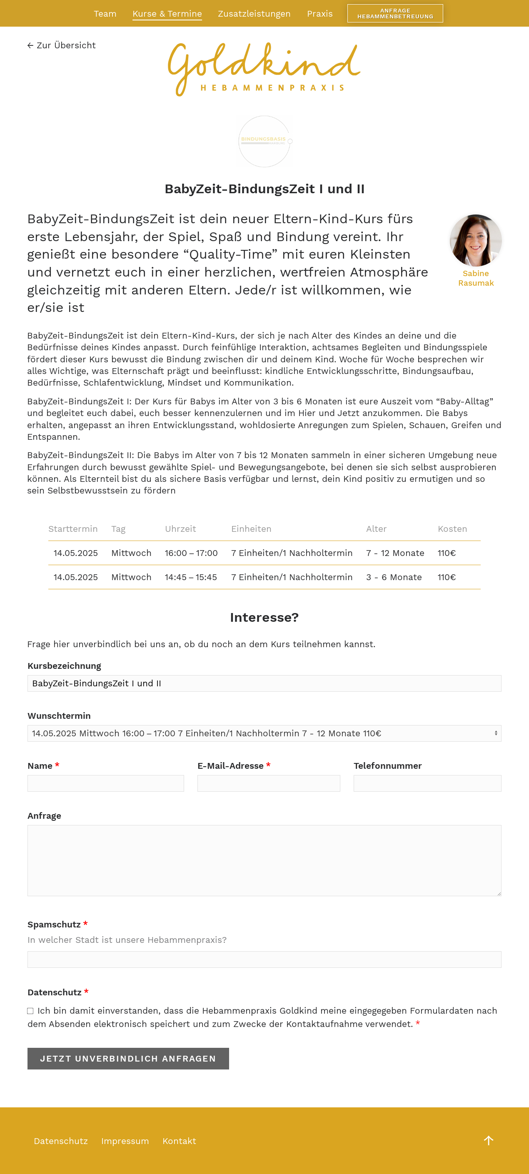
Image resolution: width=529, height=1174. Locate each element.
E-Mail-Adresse (230, 765)
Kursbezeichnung (64, 666)
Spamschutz (54, 924)
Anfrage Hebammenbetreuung (395, 13)
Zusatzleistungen (254, 13)
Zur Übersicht (61, 45)
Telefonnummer (388, 765)
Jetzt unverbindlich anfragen (128, 1058)
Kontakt (179, 1141)
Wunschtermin (59, 715)
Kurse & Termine (167, 13)
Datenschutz (54, 992)
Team (105, 13)
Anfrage (44, 815)
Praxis (320, 13)
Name (39, 765)
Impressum (125, 1141)
